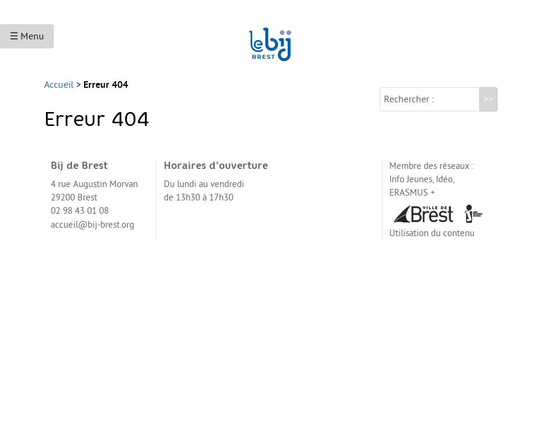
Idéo (444, 189)
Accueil (59, 94)
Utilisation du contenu (432, 243)
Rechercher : (409, 109)
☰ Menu (27, 36)
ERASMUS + (412, 202)
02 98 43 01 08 (80, 221)
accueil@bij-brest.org (92, 235)
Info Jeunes (410, 189)
